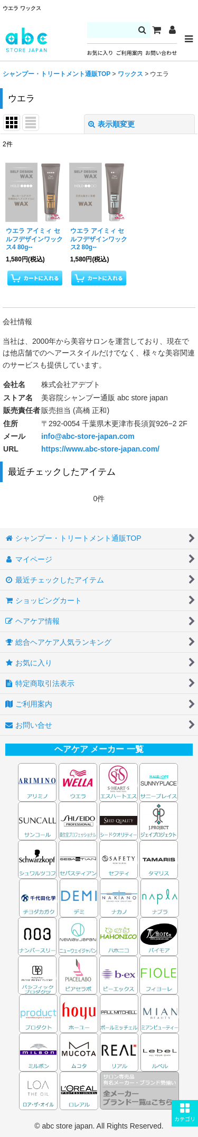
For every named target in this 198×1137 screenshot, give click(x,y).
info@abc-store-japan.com (88, 436)
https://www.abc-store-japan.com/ (100, 449)
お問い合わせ (161, 53)
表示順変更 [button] (111, 124)
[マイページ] (172, 30)
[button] (185, 1113)
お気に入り (100, 53)
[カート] (156, 30)
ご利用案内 (129, 53)
